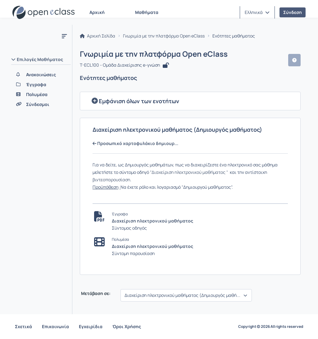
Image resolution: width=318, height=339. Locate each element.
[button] (257, 12)
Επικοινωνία (55, 326)
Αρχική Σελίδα (97, 35)
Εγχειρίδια (90, 326)
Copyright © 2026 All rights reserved (270, 326)
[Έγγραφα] (41, 85)
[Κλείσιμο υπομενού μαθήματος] (64, 36)
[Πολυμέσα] (41, 94)
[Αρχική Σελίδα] (43, 12)
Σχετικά (23, 326)
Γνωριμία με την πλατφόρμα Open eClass (164, 35)
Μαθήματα (146, 12)
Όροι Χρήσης (126, 326)
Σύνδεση (292, 12)
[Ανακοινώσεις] (41, 75)
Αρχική (97, 12)
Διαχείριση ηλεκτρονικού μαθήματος (152, 221)
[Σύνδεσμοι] (41, 104)
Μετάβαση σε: (95, 293)
